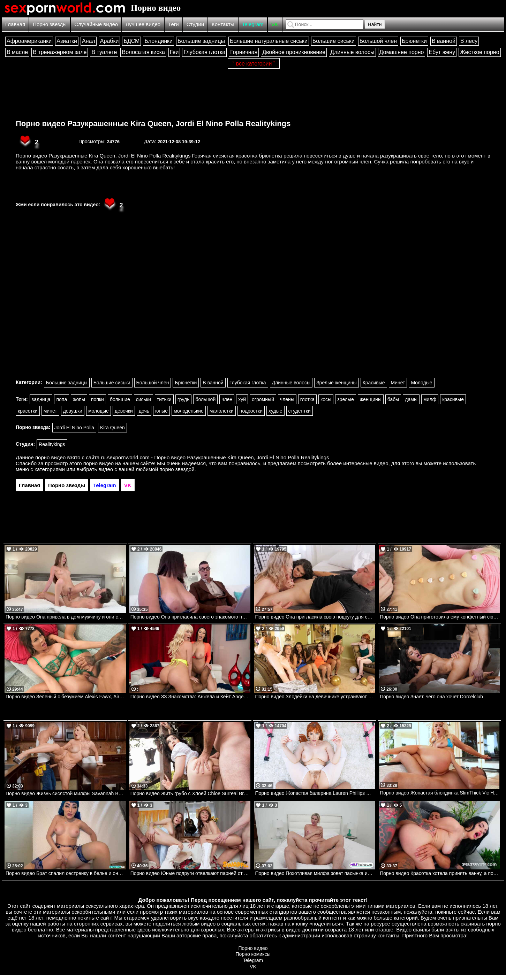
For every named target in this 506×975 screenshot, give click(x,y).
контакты (388, 935)
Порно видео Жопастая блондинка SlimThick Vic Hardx (440, 793)
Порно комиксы (253, 954)
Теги (173, 24)
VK (274, 24)
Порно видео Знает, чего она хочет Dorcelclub (431, 696)
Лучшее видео (143, 24)
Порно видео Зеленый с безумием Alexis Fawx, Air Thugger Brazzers (66, 696)
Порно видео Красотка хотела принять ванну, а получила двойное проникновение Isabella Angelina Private (440, 873)
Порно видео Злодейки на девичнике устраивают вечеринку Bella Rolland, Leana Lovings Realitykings (315, 696)
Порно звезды (50, 24)
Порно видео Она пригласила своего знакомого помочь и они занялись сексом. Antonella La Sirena (190, 617)
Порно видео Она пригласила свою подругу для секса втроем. (315, 617)
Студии (195, 24)
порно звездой (176, 469)
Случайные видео (96, 24)
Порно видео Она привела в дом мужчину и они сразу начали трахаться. (66, 617)
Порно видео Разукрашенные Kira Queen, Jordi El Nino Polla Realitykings (153, 123)
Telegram (253, 24)
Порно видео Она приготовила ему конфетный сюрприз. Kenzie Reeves (440, 617)
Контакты (223, 24)
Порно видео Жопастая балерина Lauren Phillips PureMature (315, 793)
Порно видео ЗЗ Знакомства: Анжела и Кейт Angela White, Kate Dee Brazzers (190, 696)
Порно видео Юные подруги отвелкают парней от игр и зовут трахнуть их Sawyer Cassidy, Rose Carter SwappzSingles (190, 873)
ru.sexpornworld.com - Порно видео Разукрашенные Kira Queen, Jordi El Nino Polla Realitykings (215, 457)
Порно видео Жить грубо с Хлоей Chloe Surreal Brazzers (190, 793)
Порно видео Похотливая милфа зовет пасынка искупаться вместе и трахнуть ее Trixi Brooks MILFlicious (315, 873)
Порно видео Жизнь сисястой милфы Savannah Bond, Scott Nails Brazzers (66, 793)
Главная (15, 24)
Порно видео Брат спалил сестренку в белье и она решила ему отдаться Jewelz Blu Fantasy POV (66, 873)
